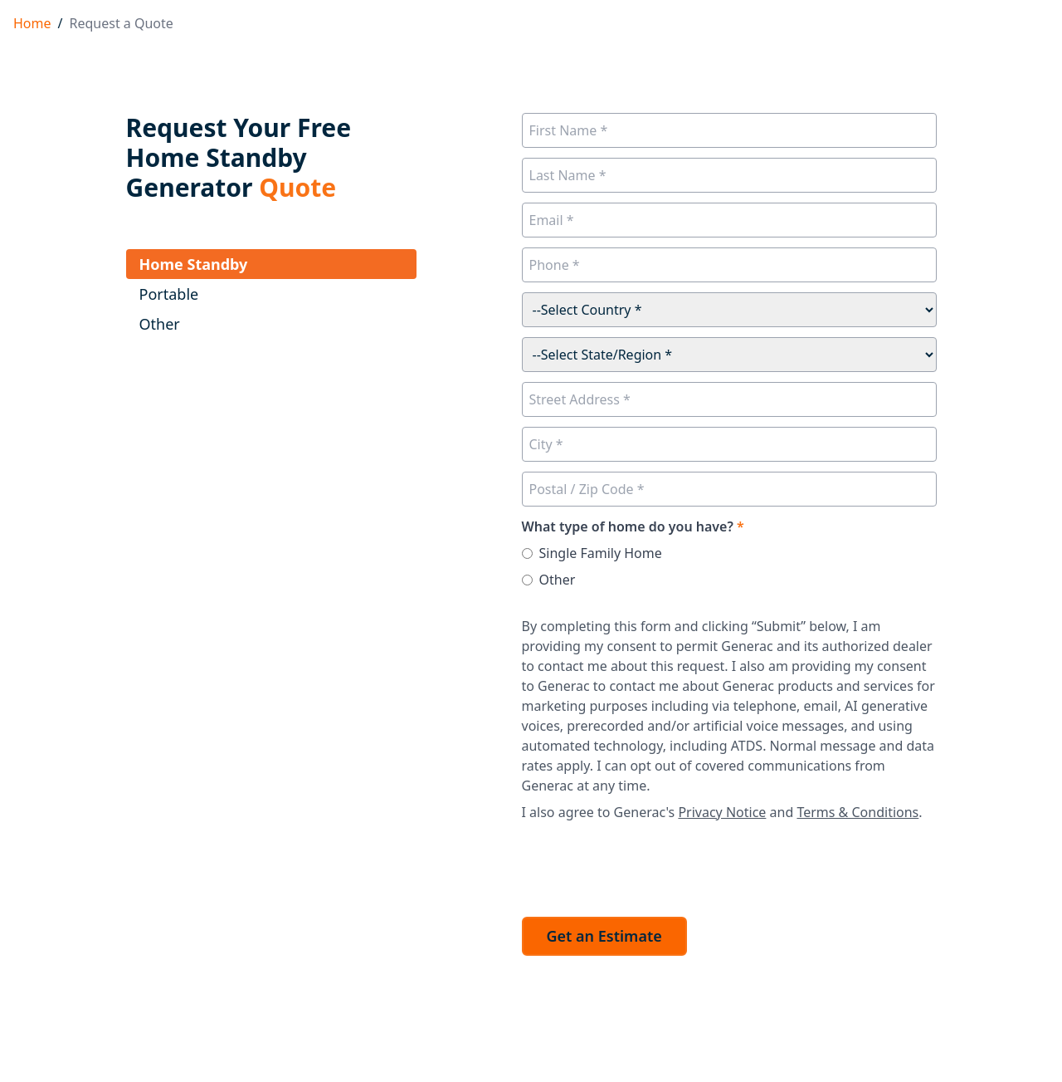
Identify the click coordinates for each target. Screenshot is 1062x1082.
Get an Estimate (604, 936)
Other (557, 579)
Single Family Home (600, 553)
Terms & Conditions (857, 812)
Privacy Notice (722, 812)
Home (32, 23)
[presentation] (648, 864)
